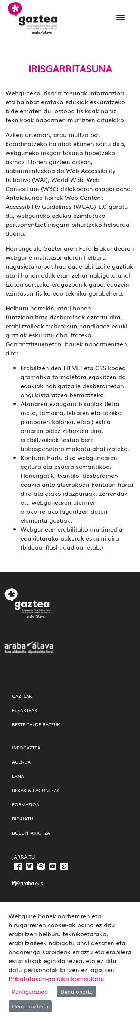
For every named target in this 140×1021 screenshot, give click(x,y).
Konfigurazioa (30, 991)
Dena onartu (76, 991)
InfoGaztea (26, 747)
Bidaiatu (22, 818)
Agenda (21, 761)
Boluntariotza (31, 832)
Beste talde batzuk (36, 724)
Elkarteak (24, 710)
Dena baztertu (30, 1006)
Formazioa (25, 804)
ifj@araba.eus (27, 883)
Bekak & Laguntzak (36, 790)
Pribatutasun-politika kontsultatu (56, 978)
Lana (18, 776)
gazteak (22, 696)
